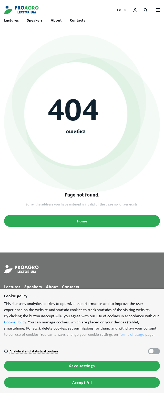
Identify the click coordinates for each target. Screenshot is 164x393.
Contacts (77, 20)
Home (82, 221)
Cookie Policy (15, 322)
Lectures (11, 20)
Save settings (82, 365)
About (56, 20)
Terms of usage (131, 334)
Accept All (82, 382)
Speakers (35, 20)
